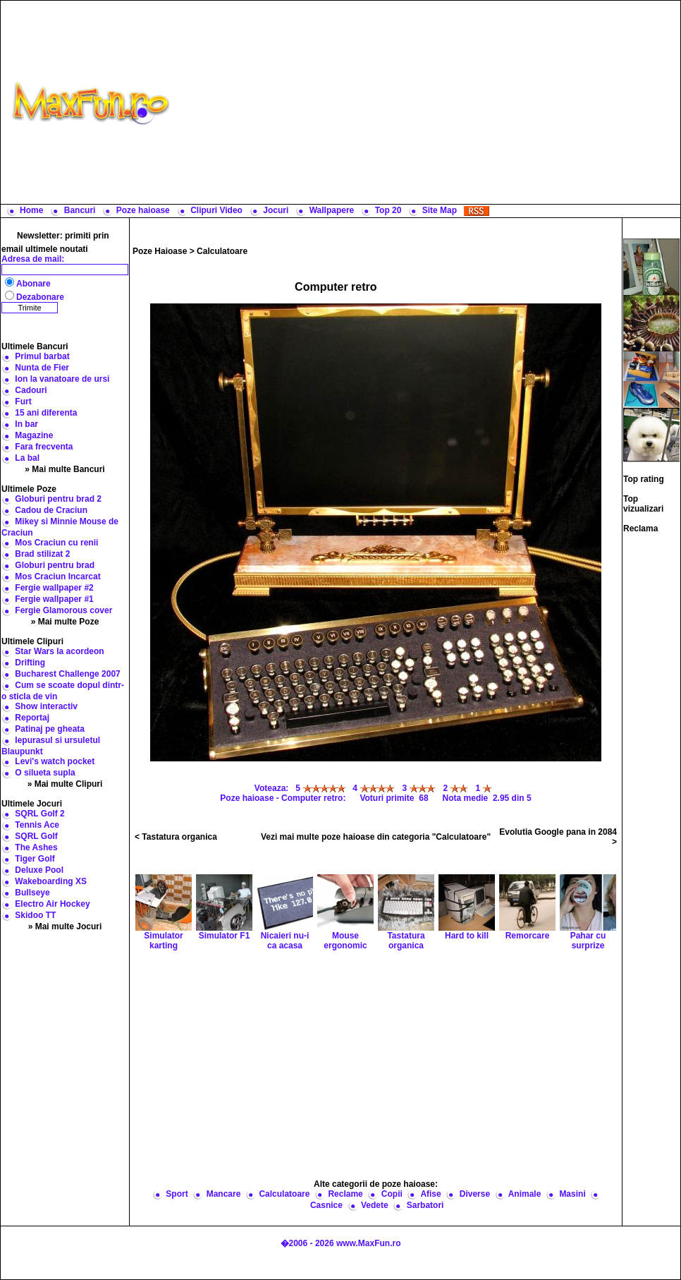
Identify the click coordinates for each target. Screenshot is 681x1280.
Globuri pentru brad (54, 565)
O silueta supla (45, 773)
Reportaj (32, 718)
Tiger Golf (34, 859)
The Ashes (36, 847)
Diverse (475, 1194)
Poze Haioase (160, 251)
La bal (27, 458)
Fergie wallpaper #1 (54, 599)
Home (31, 210)
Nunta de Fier (42, 368)
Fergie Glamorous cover (63, 610)
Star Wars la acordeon (59, 651)
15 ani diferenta (46, 413)
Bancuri (80, 210)
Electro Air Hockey (52, 904)
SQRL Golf (36, 836)
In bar (26, 424)
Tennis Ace (37, 825)
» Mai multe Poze (65, 622)
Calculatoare (222, 251)
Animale (524, 1194)
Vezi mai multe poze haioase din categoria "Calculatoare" (376, 837)
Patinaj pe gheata (50, 729)
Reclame (345, 1194)
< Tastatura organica (176, 837)
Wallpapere (332, 210)
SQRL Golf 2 (39, 814)
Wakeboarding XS (51, 881)
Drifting (30, 663)
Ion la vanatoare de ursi (62, 379)
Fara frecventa (44, 447)
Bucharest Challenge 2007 (67, 674)
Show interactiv (46, 706)
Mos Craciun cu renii (56, 543)
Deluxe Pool (39, 870)
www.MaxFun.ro (368, 1243)
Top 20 (388, 210)
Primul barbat (42, 356)
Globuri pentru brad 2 (58, 499)
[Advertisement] (428, 102)
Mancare (224, 1194)
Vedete (374, 1205)
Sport (177, 1194)
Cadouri (31, 390)
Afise (430, 1194)
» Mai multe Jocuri (65, 926)
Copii (392, 1194)
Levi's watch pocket (54, 761)
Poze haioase (143, 210)
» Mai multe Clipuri (65, 784)
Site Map (439, 210)
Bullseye (32, 893)
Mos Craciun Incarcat (57, 576)
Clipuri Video (216, 210)
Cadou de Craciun (51, 510)
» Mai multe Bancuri (64, 469)
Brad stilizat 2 (42, 554)
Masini (572, 1194)
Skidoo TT (35, 915)
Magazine (34, 435)
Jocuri (275, 210)
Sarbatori (425, 1205)
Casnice (326, 1205)
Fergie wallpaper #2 (54, 588)
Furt (23, 401)
